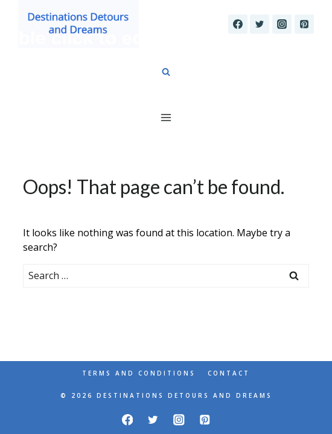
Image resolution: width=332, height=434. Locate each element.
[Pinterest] (304, 24)
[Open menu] (166, 117)
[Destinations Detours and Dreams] (78, 24)
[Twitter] (259, 24)
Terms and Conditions (139, 373)
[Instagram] (282, 24)
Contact (229, 373)
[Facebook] (237, 24)
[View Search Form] (166, 72)
